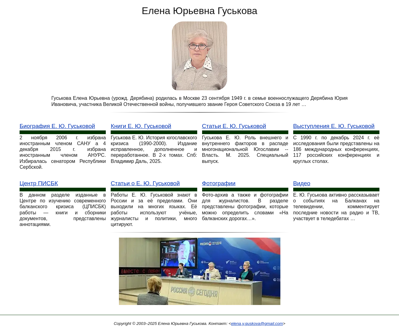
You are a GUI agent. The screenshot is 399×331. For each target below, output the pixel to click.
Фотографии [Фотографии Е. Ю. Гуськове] (219, 183)
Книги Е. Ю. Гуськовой (141, 126)
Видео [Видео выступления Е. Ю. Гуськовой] (301, 183)
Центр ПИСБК (39, 183)
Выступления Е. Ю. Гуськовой (334, 126)
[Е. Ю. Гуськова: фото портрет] (199, 55)
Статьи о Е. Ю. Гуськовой (145, 183)
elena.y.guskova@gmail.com (257, 323)
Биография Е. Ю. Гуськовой (57, 126)
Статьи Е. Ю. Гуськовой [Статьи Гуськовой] (234, 126)
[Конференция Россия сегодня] (199, 273)
